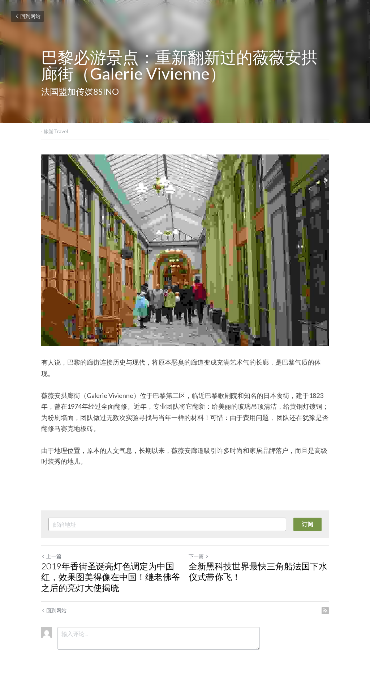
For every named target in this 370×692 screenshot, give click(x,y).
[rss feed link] (325, 610)
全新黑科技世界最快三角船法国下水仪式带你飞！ (258, 571)
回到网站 (27, 16)
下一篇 (199, 556)
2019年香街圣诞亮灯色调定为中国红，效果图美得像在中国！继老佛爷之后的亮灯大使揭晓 (110, 577)
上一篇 (51, 556)
